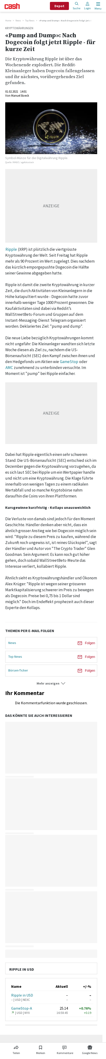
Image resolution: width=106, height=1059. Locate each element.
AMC (9, 367)
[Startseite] (12, 6)
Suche (76, 6)
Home (8, 20)
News (18, 20)
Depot (59, 6)
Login (87, 6)
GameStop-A (21, 1008)
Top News (29, 20)
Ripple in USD (22, 995)
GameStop (69, 361)
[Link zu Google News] (89, 1049)
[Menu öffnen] (97, 6)
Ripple (11, 249)
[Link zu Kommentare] (64, 1049)
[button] (51, 683)
